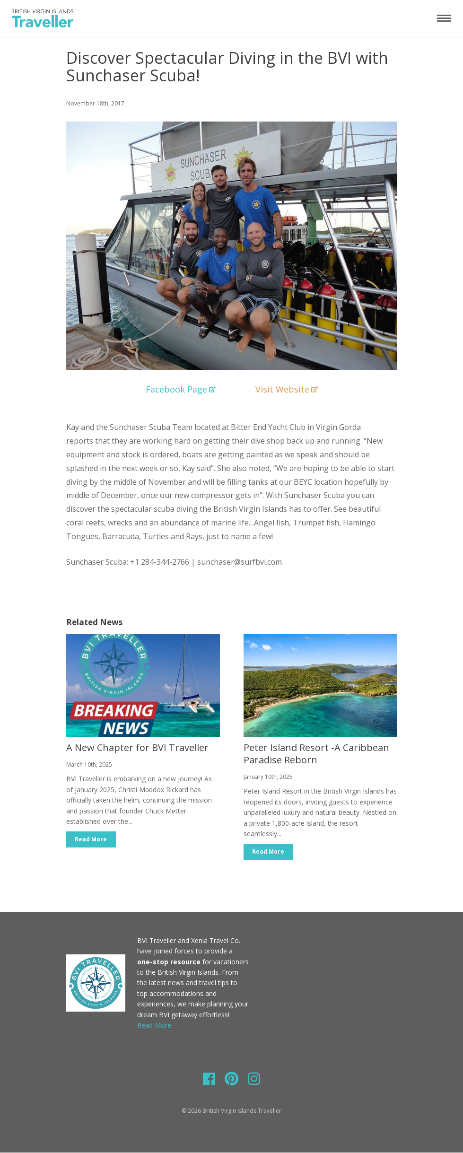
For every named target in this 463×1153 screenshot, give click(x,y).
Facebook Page (181, 389)
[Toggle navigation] (444, 18)
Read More (91, 839)
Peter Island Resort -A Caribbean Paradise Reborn (316, 753)
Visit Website (286, 389)
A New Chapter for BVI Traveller (137, 747)
